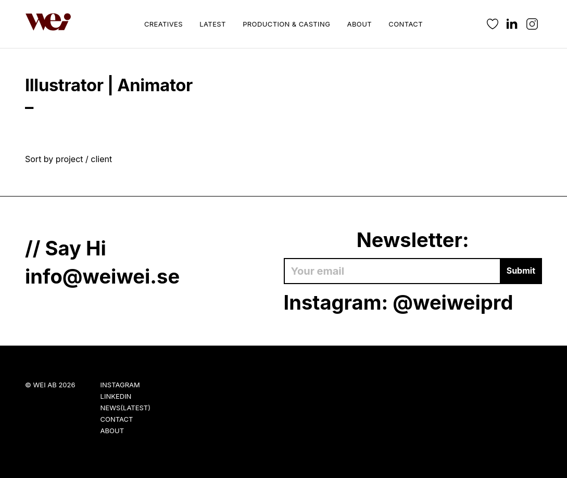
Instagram (120, 385)
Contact (405, 24)
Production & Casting (286, 24)
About (359, 24)
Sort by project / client (68, 159)
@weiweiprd (453, 302)
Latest (212, 24)
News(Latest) (125, 407)
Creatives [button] (163, 24)
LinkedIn (116, 396)
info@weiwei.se (102, 276)
